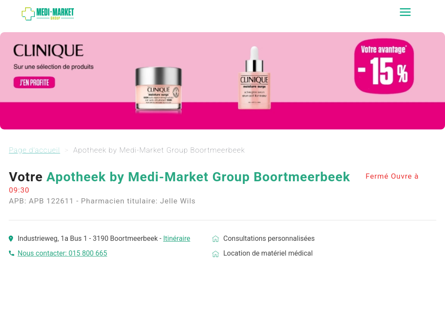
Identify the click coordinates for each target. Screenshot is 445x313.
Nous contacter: (42, 253)
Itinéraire (176, 238)
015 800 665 (88, 253)
